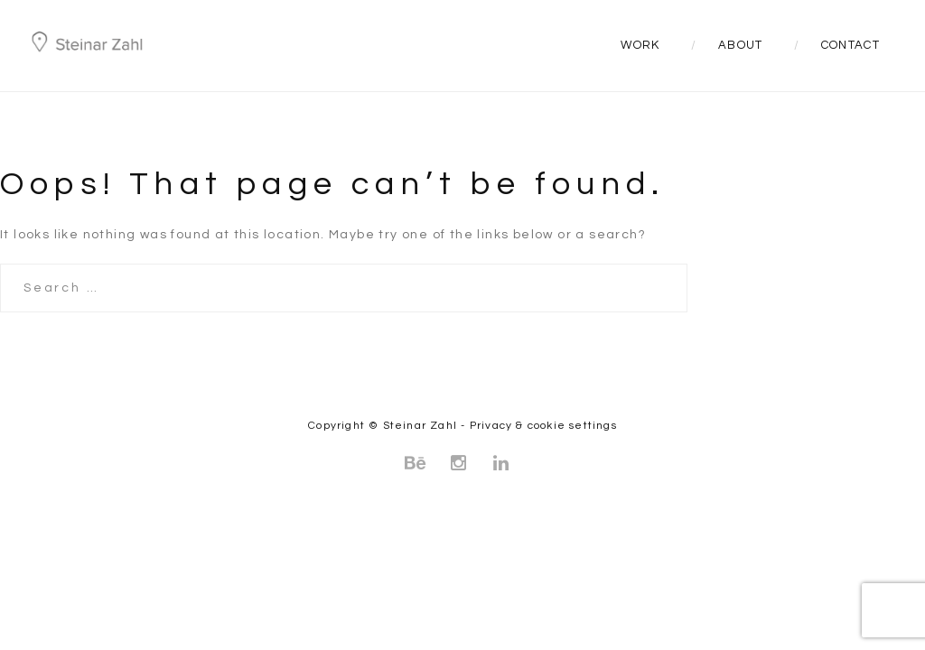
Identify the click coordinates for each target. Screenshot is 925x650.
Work (640, 45)
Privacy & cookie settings (543, 426)
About (740, 45)
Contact (850, 45)
